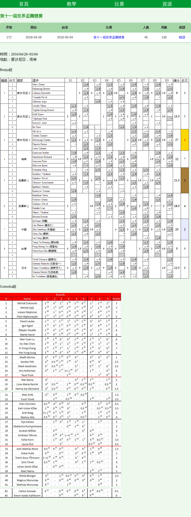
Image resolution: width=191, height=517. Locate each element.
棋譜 (182, 37)
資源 (167, 4)
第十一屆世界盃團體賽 (108, 37)
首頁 (24, 4)
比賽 (119, 4)
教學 (71, 4)
